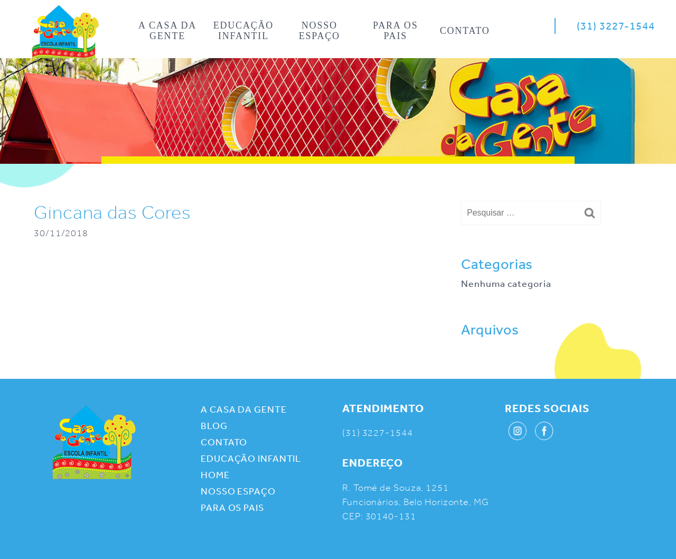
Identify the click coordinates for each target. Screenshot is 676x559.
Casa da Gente (94, 442)
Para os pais (395, 30)
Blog (214, 425)
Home (65, 34)
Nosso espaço (319, 30)
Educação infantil (243, 30)
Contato (465, 30)
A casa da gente (167, 30)
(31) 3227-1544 (616, 26)
